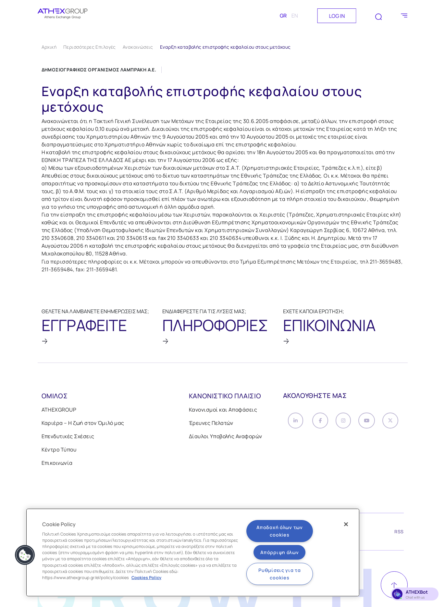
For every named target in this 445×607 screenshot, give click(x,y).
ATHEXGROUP (59, 410)
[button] (25, 555)
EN (294, 15)
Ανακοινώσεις (138, 47)
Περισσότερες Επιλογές (89, 47)
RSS (398, 533)
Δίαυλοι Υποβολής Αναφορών (225, 436)
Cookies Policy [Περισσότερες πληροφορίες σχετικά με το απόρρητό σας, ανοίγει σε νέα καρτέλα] (146, 577)
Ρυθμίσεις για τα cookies (279, 574)
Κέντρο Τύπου (59, 450)
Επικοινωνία (57, 463)
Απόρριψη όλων (279, 552)
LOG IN (337, 15)
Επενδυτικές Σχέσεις (68, 436)
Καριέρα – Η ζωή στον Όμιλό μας (83, 423)
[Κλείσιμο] (346, 524)
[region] (193, 552)
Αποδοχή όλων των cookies (279, 531)
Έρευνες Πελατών (211, 423)
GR (283, 15)
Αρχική (49, 47)
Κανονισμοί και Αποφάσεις (223, 410)
